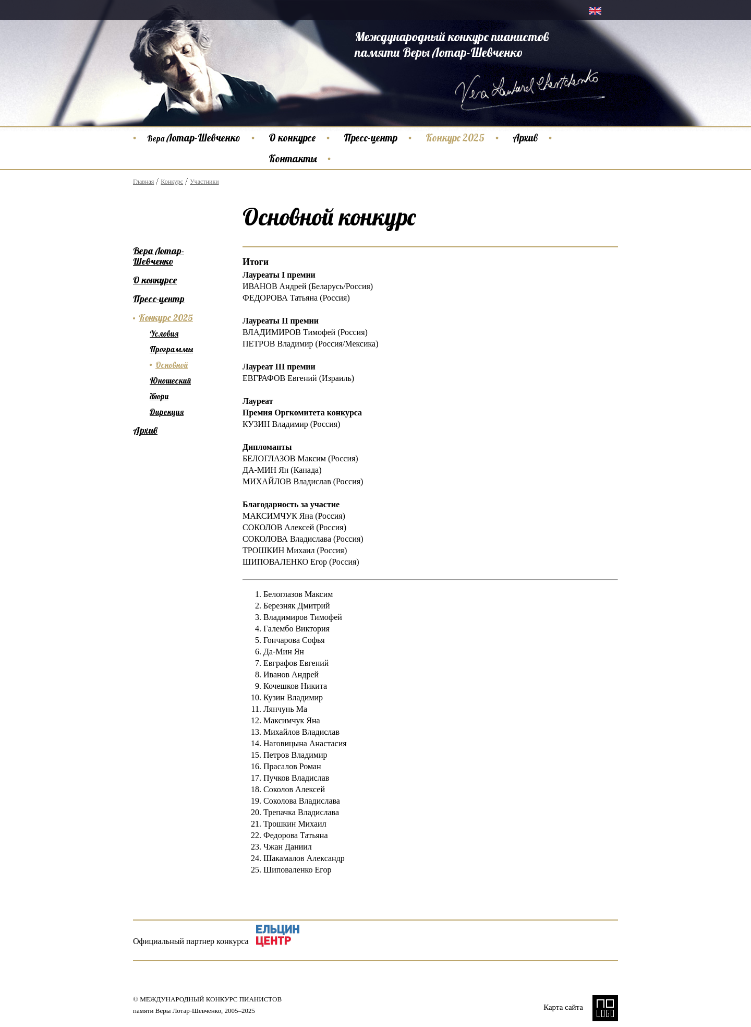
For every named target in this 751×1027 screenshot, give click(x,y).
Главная (143, 181)
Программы (171, 349)
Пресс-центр (370, 138)
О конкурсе (292, 138)
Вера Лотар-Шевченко (158, 256)
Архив (525, 138)
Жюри (159, 396)
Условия (164, 334)
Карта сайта (563, 1007)
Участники (204, 181)
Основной (171, 365)
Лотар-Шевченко (193, 138)
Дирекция (167, 412)
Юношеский (170, 381)
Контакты (293, 158)
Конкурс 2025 (455, 138)
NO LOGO (605, 1008)
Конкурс (172, 181)
